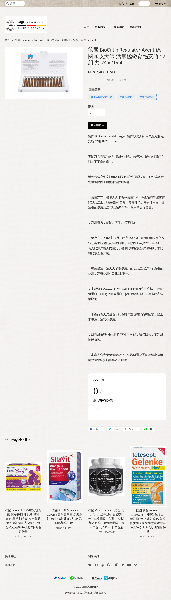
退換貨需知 (100, 592)
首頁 (86, 27)
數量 (91, 106)
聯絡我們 (135, 27)
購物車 (162, 3)
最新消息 (119, 27)
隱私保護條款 (84, 592)
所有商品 (101, 27)
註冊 (132, 3)
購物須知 (70, 592)
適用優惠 (94, 89)
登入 (121, 3)
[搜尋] (15, 3)
